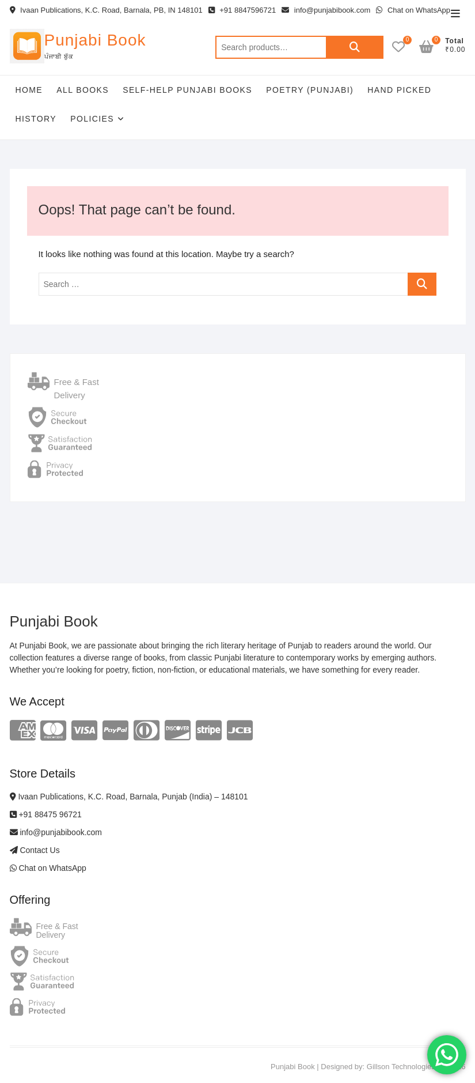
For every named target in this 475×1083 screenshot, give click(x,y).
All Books (82, 90)
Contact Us (35, 850)
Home (29, 90)
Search (354, 47)
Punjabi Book (95, 40)
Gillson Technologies (401, 1066)
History (36, 118)
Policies (92, 118)
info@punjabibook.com (326, 10)
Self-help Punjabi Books (187, 90)
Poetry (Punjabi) (310, 90)
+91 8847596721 (242, 10)
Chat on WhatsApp (413, 10)
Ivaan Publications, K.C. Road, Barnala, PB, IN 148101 (106, 10)
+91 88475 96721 (46, 814)
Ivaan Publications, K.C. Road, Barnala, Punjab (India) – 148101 (129, 796)
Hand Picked (399, 90)
